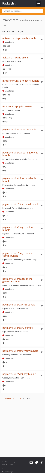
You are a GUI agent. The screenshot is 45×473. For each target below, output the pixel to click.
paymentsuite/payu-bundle (17, 327)
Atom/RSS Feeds (7, 465)
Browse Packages (8, 472)
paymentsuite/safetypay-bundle (20, 350)
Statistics (5, 469)
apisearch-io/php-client (15, 57)
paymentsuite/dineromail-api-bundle (19, 180)
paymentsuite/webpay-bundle (19, 374)
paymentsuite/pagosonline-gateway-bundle (17, 280)
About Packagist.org (8, 462)
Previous (7, 398)
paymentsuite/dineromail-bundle (20, 204)
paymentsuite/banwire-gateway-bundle (20, 154)
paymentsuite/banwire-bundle (19, 129)
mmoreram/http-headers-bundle (20, 80)
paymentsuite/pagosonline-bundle (17, 229)
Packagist (9, 3)
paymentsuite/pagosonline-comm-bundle (17, 254)
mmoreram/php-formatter (17, 106)
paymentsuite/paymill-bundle (18, 304)
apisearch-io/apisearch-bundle (19, 38)
